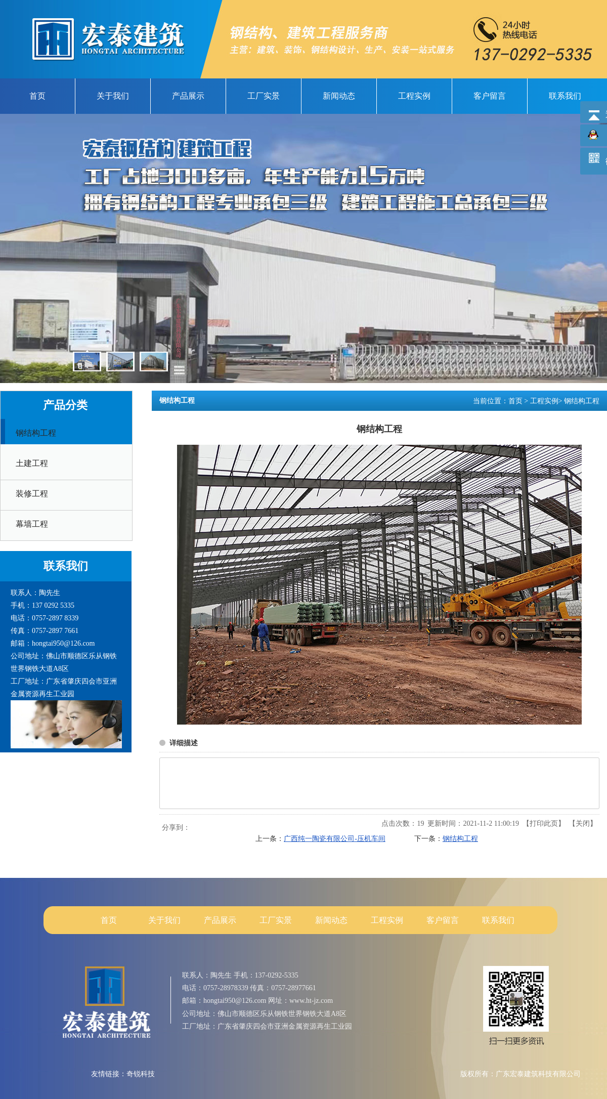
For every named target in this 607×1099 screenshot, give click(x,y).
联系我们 (498, 920)
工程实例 (544, 401)
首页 (515, 401)
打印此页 (544, 823)
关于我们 (164, 920)
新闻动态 (331, 920)
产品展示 (220, 920)
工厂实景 (275, 920)
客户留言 (442, 920)
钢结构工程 (581, 401)
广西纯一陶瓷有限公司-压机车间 (334, 838)
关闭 (583, 823)
